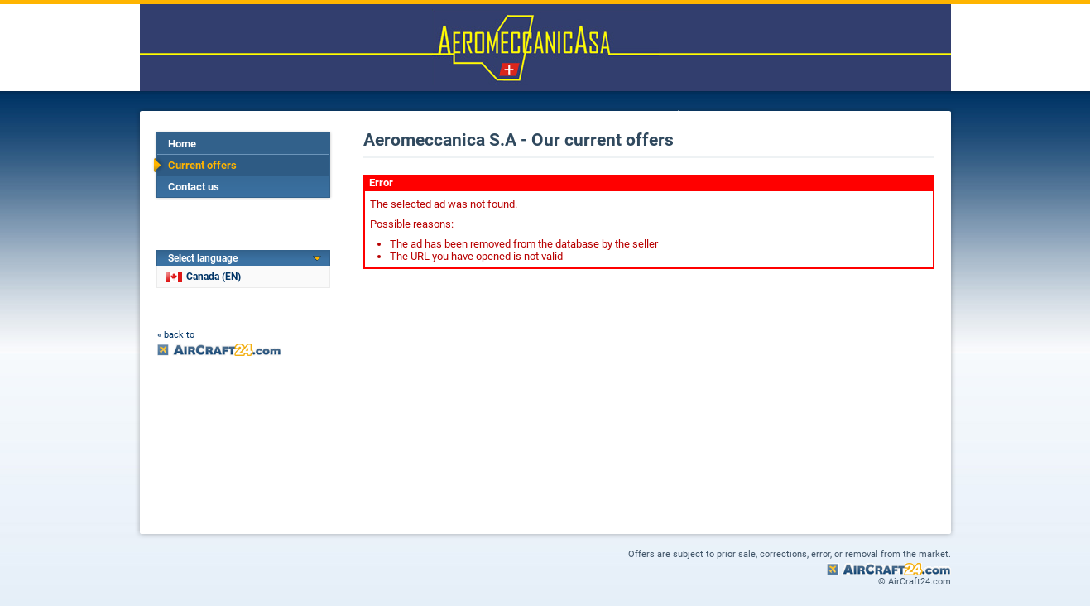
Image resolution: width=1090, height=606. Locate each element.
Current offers (202, 165)
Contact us (193, 186)
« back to (175, 334)
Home (182, 143)
